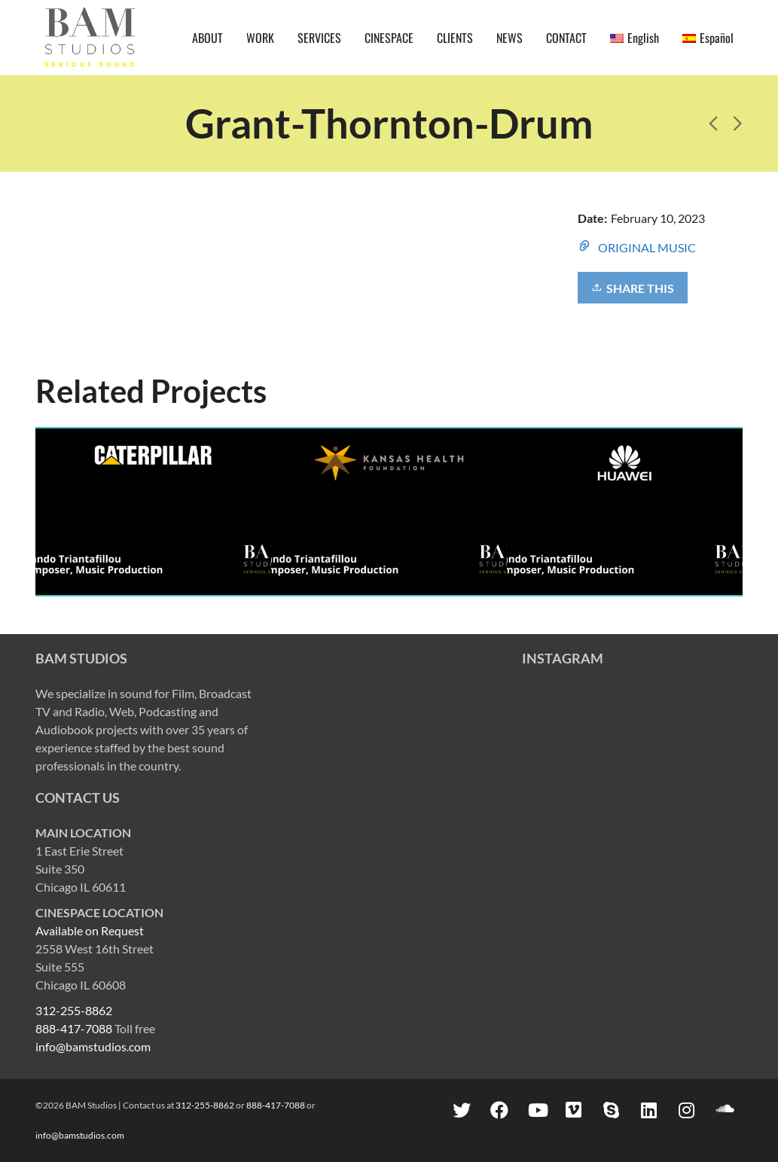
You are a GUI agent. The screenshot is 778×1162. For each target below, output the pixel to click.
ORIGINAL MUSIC (647, 247)
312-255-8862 (73, 1010)
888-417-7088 (73, 1028)
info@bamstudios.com (93, 1046)
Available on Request (89, 930)
